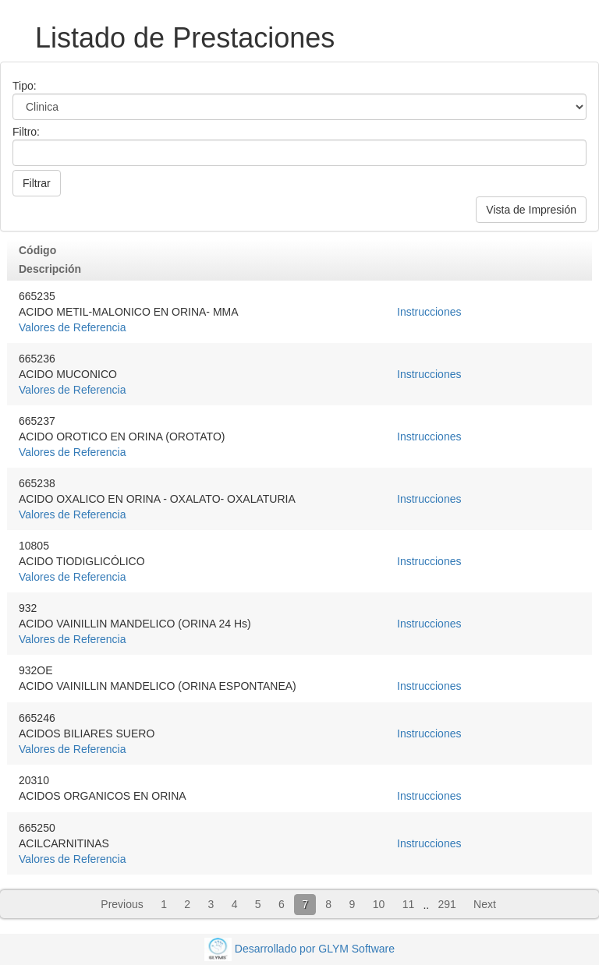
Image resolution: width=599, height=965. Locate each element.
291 (446, 904)
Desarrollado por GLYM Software (315, 948)
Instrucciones (429, 312)
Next (484, 904)
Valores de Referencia (72, 327)
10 (379, 904)
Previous (122, 904)
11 (408, 904)
